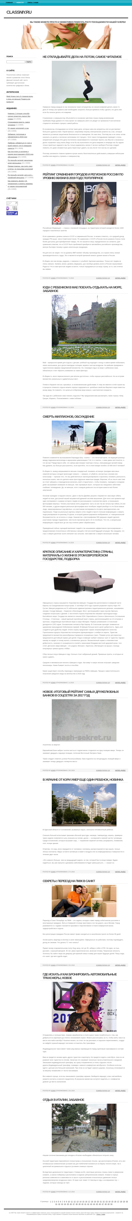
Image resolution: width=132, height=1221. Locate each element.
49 (108, 1204)
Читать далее (120, 165)
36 (71, 1204)
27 (118, 1201)
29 (124, 1201)
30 (127, 1201)
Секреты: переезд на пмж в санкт (69, 881)
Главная (9, 2)
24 (109, 1201)
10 (69, 1201)
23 (106, 1201)
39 (79, 1204)
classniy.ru (18, 12)
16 (86, 1201)
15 (83, 1201)
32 (59, 1204)
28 (121, 1201)
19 (95, 1201)
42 (88, 1204)
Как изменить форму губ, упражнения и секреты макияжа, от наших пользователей (20, 183)
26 (115, 1201)
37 (74, 1204)
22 (104, 1201)
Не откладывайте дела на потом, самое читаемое (82, 57)
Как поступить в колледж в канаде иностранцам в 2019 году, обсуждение (21, 154)
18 (92, 1201)
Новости (20, 2)
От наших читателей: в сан (18, 128)
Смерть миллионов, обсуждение (68, 416)
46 (100, 1204)
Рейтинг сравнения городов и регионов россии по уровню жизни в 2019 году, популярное (83, 176)
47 (103, 1204)
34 (65, 1204)
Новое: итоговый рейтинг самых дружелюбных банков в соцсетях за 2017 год (81, 693)
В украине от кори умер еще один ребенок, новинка (83, 779)
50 (111, 1204)
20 (98, 1201)
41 (85, 1204)
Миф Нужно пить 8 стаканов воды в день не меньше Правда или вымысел (19, 99)
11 (72, 1201)
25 (112, 1201)
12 (75, 1201)
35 (68, 1204)
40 (82, 1204)
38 (77, 1204)
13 (77, 1201)
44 (94, 1204)
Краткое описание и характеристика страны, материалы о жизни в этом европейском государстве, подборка (78, 555)
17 (89, 1201)
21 (101, 1201)
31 (56, 1204)
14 (80, 1201)
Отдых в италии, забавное (63, 1099)
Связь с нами (32, 2)
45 (97, 1204)
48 (106, 1204)
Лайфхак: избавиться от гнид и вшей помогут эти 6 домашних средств (20, 145)
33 (62, 1204)
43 (91, 1204)
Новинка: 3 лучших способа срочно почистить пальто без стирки (19, 116)
